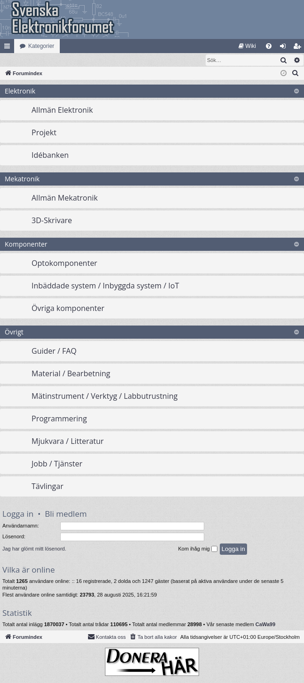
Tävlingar (48, 486)
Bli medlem (66, 514)
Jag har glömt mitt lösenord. (34, 549)
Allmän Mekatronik (65, 198)
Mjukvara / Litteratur (68, 441)
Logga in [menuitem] (285, 48)
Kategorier (41, 46)
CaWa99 (265, 625)
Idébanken (50, 155)
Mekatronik (22, 179)
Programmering (59, 419)
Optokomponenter (64, 263)
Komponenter (26, 244)
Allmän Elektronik (62, 110)
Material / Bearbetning (71, 374)
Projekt (44, 133)
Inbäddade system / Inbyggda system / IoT (105, 286)
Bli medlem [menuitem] (299, 48)
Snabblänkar (9, 48)
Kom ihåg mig (197, 549)
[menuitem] (247, 46)
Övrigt (14, 332)
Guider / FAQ (54, 351)
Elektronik (20, 91)
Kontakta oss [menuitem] (107, 637)
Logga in (17, 514)
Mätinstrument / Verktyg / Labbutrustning (104, 396)
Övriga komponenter (68, 308)
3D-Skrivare (52, 221)
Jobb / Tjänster (57, 464)
